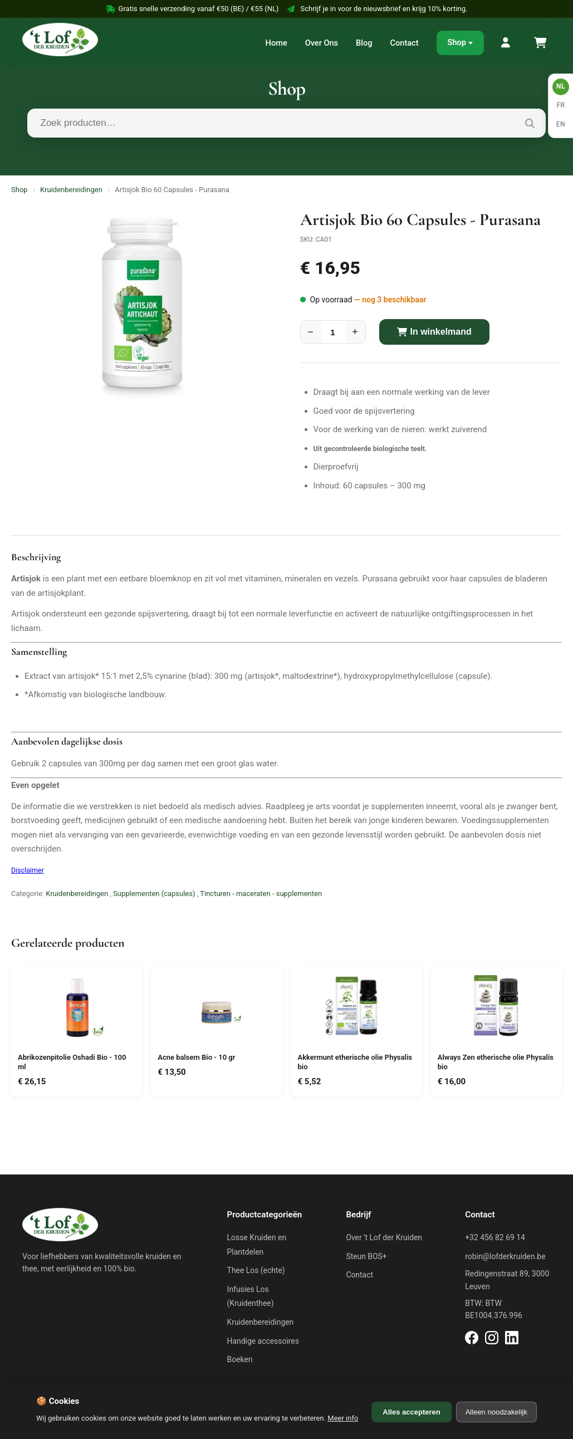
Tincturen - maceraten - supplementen (261, 893)
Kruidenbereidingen (71, 189)
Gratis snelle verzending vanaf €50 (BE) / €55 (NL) (192, 8)
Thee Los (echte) (256, 1270)
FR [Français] (560, 105)
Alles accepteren (411, 1412)
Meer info (342, 1418)
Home (276, 43)
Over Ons (321, 43)
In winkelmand (434, 331)
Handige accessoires (263, 1341)
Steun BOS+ (366, 1256)
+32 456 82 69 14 (495, 1237)
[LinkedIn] (511, 1339)
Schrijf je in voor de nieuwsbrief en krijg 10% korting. (377, 8)
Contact (404, 43)
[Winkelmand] (539, 43)
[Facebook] (471, 1339)
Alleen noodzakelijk (496, 1412)
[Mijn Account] (506, 43)
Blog (364, 43)
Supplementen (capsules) (154, 893)
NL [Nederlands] (560, 86)
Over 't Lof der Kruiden (384, 1237)
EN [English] (560, 124)
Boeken (240, 1359)
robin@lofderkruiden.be (505, 1256)
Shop (457, 42)
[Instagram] (491, 1339)
